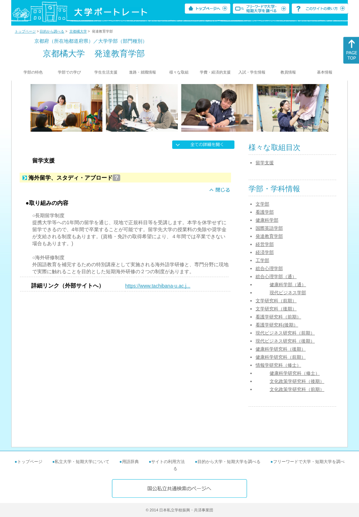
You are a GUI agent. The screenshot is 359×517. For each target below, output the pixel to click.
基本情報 (324, 72)
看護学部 (265, 212)
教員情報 (288, 72)
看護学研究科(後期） (277, 325)
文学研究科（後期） (276, 308)
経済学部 (265, 252)
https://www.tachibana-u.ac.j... (157, 286)
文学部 (262, 204)
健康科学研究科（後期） (281, 349)
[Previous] (33, 108)
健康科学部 (267, 220)
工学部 (262, 260)
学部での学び (69, 72)
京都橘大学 (78, 31)
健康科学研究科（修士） (295, 373)
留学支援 (265, 162)
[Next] (326, 108)
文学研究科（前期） (276, 300)
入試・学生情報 (251, 72)
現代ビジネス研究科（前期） (285, 333)
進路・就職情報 (142, 72)
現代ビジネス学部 (288, 292)
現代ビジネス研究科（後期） (285, 341)
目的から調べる (52, 31)
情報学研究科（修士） (278, 365)
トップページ (25, 31)
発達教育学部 (269, 236)
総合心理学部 (269, 268)
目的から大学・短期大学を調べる (228, 461)
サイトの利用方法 (168, 461)
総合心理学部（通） (276, 276)
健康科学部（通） (288, 284)
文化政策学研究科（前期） (297, 389)
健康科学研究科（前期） (281, 357)
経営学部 (265, 244)
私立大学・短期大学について (82, 461)
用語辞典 (130, 461)
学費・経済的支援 (215, 72)
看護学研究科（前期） (278, 316)
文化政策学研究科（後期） (297, 381)
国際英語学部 (269, 228)
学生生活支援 (105, 72)
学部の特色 (33, 72)
